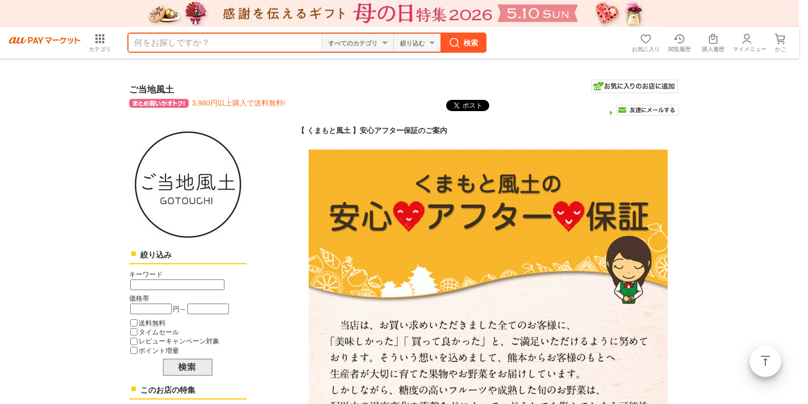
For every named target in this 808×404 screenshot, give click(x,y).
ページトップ (765, 361)
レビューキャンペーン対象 (179, 341)
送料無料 (152, 323)
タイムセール (159, 332)
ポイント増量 (159, 350)
